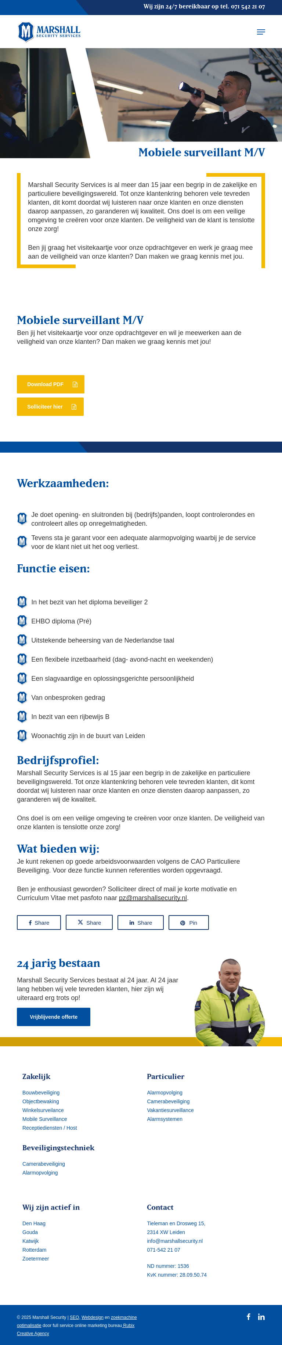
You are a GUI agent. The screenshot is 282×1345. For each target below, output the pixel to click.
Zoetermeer (35, 1259)
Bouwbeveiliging (40, 1093)
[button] (261, 32)
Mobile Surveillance (44, 1119)
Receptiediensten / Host (49, 1128)
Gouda (30, 1232)
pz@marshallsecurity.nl (153, 898)
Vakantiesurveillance (170, 1110)
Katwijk (30, 1241)
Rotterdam (34, 1250)
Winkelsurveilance (43, 1110)
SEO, (75, 1317)
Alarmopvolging (40, 1173)
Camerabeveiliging (43, 1164)
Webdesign (93, 1317)
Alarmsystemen (164, 1119)
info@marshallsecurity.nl (175, 1241)
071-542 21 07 (163, 1250)
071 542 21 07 (248, 6)
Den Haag (34, 1223)
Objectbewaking (40, 1101)
